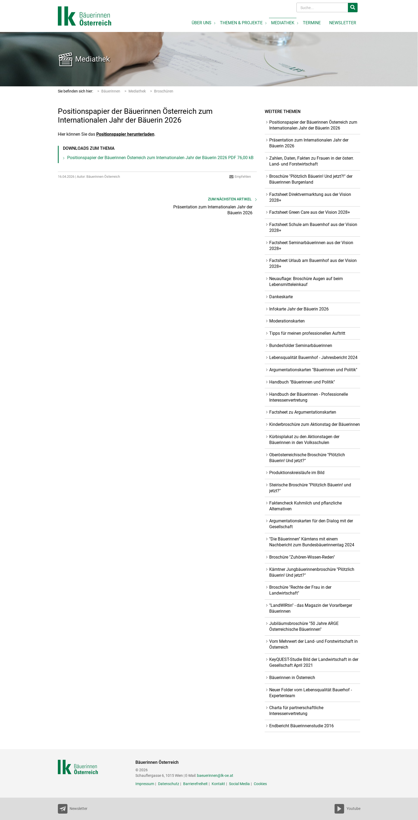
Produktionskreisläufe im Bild (296, 472)
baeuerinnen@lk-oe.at (215, 775)
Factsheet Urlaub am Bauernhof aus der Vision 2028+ (313, 263)
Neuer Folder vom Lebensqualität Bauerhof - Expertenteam (310, 692)
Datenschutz (168, 784)
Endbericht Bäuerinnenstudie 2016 (301, 725)
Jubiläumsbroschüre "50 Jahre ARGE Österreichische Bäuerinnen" (304, 626)
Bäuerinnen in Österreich (292, 677)
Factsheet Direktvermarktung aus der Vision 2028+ (310, 197)
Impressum (144, 784)
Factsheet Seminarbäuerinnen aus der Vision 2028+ (311, 245)
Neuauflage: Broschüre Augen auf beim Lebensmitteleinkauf (306, 281)
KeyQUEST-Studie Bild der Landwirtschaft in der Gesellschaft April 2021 (313, 662)
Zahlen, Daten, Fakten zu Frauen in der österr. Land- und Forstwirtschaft (311, 161)
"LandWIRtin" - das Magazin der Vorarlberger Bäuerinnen (310, 608)
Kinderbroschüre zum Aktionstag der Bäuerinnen (314, 424)
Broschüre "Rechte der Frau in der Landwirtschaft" (300, 590)
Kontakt (218, 784)
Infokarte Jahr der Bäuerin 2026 (299, 309)
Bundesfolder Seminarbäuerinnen (300, 345)
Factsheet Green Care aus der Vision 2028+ (309, 212)
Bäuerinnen (110, 91)
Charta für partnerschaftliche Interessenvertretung (296, 710)
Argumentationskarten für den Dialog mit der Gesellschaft (311, 523)
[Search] (323, 7)
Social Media (239, 784)
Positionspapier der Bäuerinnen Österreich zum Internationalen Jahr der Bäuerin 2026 (160, 157)
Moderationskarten (287, 321)
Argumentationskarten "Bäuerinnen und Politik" (313, 369)
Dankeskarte (281, 296)
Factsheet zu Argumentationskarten (302, 412)
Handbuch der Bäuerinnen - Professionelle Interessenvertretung (308, 397)
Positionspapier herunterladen (125, 134)
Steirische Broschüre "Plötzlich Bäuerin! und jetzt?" (310, 487)
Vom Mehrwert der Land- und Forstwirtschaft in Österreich (313, 644)
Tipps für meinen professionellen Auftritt (307, 333)
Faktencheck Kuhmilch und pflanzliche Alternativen (305, 505)
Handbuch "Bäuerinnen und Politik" (302, 382)
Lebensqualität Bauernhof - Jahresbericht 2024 (313, 357)
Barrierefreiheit (195, 784)
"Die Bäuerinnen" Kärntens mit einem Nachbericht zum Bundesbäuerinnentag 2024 (311, 541)
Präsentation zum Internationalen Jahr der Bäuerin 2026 (308, 143)
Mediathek (92, 59)
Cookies (260, 784)
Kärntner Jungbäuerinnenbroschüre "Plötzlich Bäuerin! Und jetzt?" (311, 572)
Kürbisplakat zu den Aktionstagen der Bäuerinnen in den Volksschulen (304, 439)
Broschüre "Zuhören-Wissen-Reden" (302, 557)
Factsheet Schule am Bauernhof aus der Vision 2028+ (313, 227)
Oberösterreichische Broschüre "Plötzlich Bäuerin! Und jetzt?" (307, 457)
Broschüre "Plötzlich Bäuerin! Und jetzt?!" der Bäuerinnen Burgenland (310, 179)
